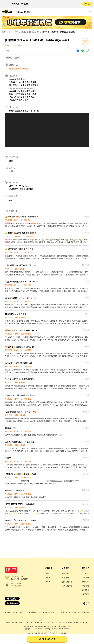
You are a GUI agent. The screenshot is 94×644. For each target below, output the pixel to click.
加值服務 (65, 577)
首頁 (4, 32)
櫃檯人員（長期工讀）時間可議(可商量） (59, 32)
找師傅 (20, 622)
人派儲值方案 (67, 585)
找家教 (48, 581)
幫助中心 (85, 590)
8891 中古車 (78, 622)
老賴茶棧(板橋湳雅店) (30, 32)
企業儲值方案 (67, 581)
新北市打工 (13, 32)
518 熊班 (8, 622)
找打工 (48, 573)
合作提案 (85, 594)
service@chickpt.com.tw (45, 612)
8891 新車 (69, 622)
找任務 (48, 577)
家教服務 (85, 577)
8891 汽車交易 (59, 622)
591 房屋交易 (28, 622)
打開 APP (87, 4)
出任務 (14, 622)
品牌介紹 (85, 573)
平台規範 (85, 585)
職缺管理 (65, 573)
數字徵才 (86, 622)
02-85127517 (17, 612)
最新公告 (85, 581)
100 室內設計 (38, 622)
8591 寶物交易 (48, 622)
